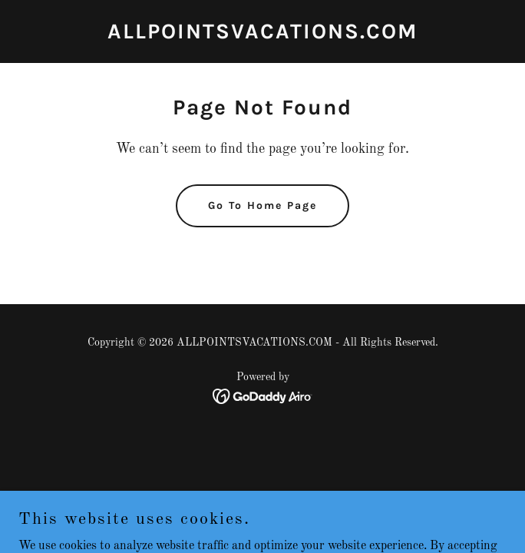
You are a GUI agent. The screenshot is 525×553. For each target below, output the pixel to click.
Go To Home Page (262, 205)
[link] (262, 35)
